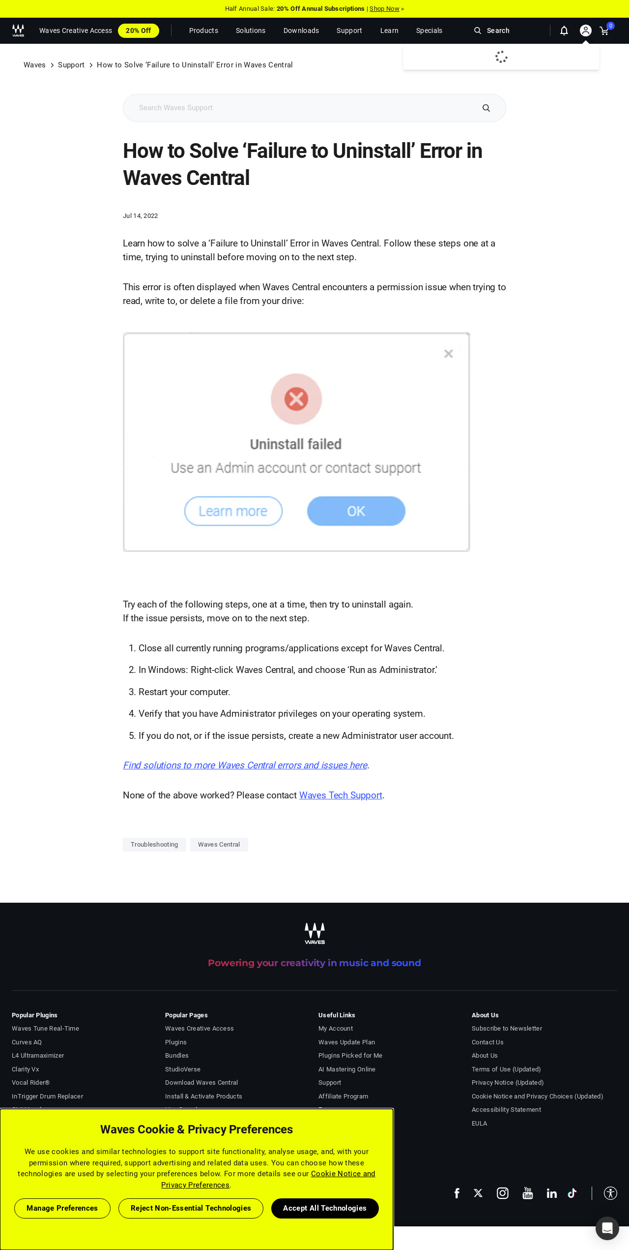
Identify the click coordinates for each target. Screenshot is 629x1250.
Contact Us (488, 1042)
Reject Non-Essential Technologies (191, 1208)
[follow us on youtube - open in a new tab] (527, 1193)
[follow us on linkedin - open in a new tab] (552, 1193)
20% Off (138, 30)
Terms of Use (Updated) (507, 1069)
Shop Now (384, 8)
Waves (35, 65)
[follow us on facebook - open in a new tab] (457, 1193)
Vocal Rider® (31, 1082)
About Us (485, 1055)
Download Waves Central (201, 1082)
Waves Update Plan (346, 1042)
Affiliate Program (343, 1096)
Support (71, 65)
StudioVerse (182, 1069)
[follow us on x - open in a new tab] (478, 1193)
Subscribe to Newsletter (507, 1028)
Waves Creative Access (75, 30)
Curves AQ (27, 1042)
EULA (479, 1123)
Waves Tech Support (340, 795)
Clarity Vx (25, 1069)
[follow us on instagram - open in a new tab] (503, 1193)
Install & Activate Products (203, 1096)
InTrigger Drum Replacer (47, 1096)
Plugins (176, 1042)
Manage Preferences (62, 1208)
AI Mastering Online (347, 1069)
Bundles (177, 1055)
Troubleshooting (154, 844)
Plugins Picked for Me (350, 1055)
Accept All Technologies (325, 1208)
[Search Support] (298, 108)
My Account (335, 1028)
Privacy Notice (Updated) (508, 1082)
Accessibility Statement (506, 1109)
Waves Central (219, 844)
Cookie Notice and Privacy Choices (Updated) (537, 1096)
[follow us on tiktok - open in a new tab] (572, 1193)
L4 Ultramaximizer (38, 1055)
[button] (604, 1193)
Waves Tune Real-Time (45, 1028)
